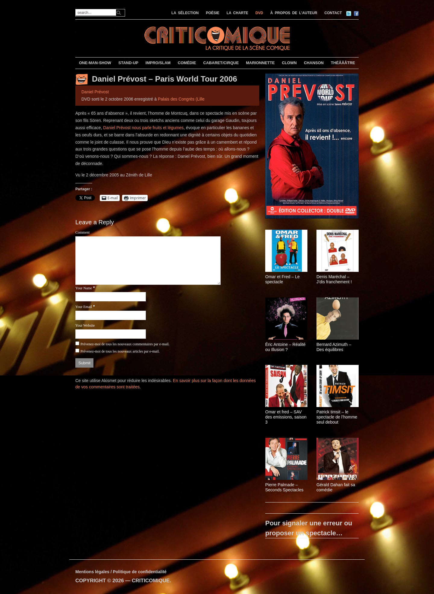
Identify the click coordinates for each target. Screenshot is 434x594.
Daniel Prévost (95, 91)
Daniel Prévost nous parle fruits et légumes (143, 127)
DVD (259, 13)
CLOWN (289, 63)
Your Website (85, 325)
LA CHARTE (237, 13)
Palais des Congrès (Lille (181, 99)
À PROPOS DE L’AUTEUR (293, 13)
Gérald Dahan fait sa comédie (335, 487)
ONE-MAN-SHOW (95, 63)
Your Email (83, 307)
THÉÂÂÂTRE (343, 63)
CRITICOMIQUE (151, 580)
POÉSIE (212, 13)
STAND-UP (128, 63)
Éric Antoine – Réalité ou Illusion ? (285, 347)
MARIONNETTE (260, 63)
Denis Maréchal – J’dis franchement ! (334, 279)
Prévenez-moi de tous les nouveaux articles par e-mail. (120, 351)
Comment (82, 232)
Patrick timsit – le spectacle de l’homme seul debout (336, 417)
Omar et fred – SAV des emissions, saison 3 (286, 417)
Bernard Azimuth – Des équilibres (333, 347)
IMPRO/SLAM (158, 63)
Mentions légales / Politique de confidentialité (121, 571)
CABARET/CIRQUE (221, 63)
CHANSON (314, 63)
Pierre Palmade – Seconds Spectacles (284, 487)
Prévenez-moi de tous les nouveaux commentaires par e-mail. (124, 344)
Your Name (83, 288)
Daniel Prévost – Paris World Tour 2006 (164, 78)
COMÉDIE (187, 63)
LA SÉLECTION (185, 13)
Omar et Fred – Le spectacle (282, 279)
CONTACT (333, 13)
